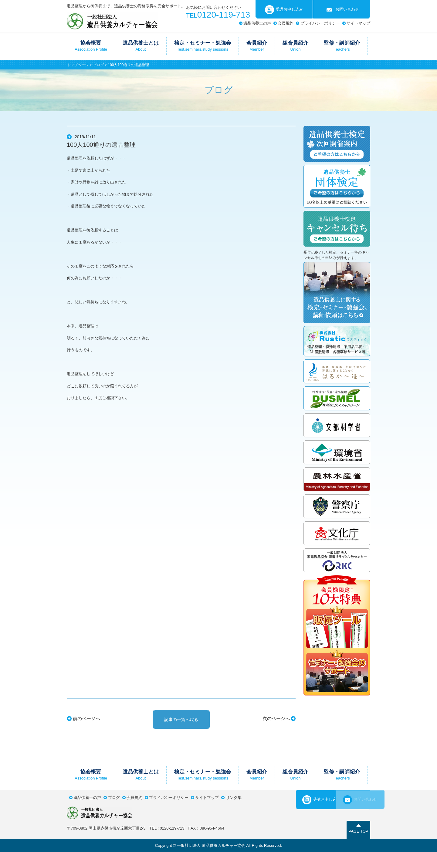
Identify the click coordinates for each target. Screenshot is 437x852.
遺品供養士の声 (257, 23)
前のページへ (86, 718)
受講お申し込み (284, 9)
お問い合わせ (342, 9)
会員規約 (285, 23)
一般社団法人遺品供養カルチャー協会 (112, 20)
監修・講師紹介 (342, 46)
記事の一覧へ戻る (181, 719)
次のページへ (276, 718)
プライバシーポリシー (320, 23)
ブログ (98, 65)
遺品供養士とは (141, 46)
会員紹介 (256, 46)
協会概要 (91, 46)
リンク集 (234, 797)
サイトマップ (358, 23)
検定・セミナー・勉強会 (202, 46)
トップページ (78, 65)
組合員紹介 (295, 46)
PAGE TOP (358, 831)
